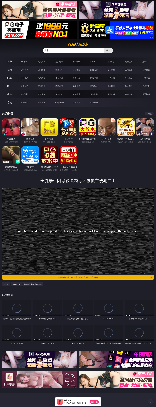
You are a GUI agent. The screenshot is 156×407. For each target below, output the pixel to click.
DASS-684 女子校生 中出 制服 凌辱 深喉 (27, 284)
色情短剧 (94, 102)
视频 (9, 69)
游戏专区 (76, 61)
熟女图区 (128, 86)
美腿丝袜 (94, 86)
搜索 (108, 50)
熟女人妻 (94, 69)
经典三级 (111, 78)
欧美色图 (59, 86)
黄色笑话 (128, 94)
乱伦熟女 (128, 78)
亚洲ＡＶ (24, 69)
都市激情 (24, 94)
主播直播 (128, 69)
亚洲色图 (41, 86)
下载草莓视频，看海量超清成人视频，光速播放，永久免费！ (104, 277)
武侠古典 (76, 94)
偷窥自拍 (24, 86)
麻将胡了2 (94, 61)
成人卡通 (59, 78)
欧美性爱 (76, 78)
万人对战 (59, 61)
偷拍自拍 (41, 78)
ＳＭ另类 (146, 69)
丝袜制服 (111, 69)
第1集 (6, 284)
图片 (9, 86)
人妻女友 (59, 94)
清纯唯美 (111, 86)
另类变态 (146, 78)
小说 (9, 94)
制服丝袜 (94, 78)
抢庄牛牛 (146, 61)
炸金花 (111, 61)
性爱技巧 (146, 94)
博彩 (9, 61)
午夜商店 (24, 102)
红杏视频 (76, 102)
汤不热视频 (59, 102)
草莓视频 (41, 102)
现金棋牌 (128, 61)
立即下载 (94, 402)
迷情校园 (94, 94)
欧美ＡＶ (59, 69)
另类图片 (146, 86)
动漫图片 (76, 86)
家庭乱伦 (41, 94)
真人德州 (41, 61)
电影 (9, 77)
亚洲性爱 (24, 78)
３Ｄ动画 (76, 69)
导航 (9, 102)
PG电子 (24, 61)
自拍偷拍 (41, 69)
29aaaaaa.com (78, 44)
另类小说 (111, 94)
